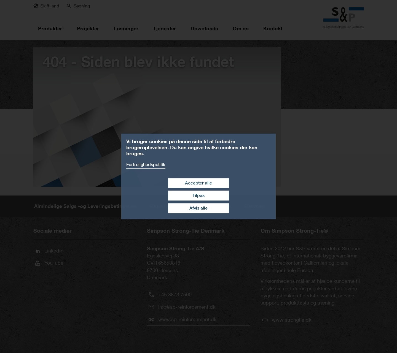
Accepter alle (198, 183)
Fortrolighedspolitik (145, 164)
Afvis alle (198, 208)
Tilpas (198, 195)
